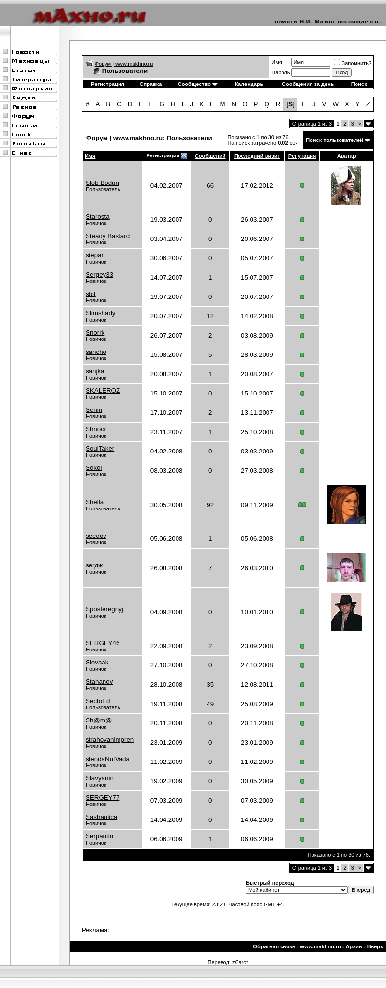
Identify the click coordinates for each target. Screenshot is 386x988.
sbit (91, 293)
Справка (151, 84)
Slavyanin (100, 778)
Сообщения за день (308, 84)
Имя (276, 62)
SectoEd (98, 701)
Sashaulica (101, 816)
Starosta (98, 216)
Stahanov (99, 681)
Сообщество (198, 84)
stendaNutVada (108, 758)
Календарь (249, 84)
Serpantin (99, 836)
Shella (95, 502)
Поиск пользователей (334, 140)
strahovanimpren (110, 739)
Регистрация (107, 84)
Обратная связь (274, 946)
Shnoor (96, 429)
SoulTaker (100, 448)
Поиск (359, 84)
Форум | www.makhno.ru (124, 64)
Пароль (280, 72)
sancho (96, 351)
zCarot (240, 962)
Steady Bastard (108, 236)
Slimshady (100, 313)
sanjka (95, 371)
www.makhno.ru (320, 946)
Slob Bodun (102, 182)
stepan (95, 255)
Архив (354, 946)
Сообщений (210, 156)
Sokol (94, 467)
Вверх (375, 946)
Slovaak (97, 662)
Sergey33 (99, 274)
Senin (94, 409)
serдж (94, 565)
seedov (96, 535)
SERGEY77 (102, 797)
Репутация (302, 156)
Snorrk (95, 332)
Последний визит (257, 156)
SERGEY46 (102, 643)
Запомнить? (352, 63)
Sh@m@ (99, 720)
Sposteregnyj (104, 609)
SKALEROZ (103, 390)
